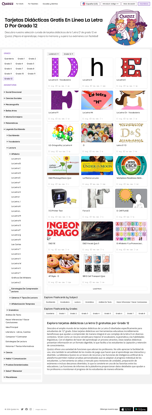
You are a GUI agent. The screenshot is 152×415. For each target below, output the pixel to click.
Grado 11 (31, 73)
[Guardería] (50, 313)
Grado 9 (8, 73)
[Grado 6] (119, 313)
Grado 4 (19, 63)
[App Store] (126, 409)
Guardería (9, 58)
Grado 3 (8, 63)
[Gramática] (89, 302)
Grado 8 (30, 68)
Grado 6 (8, 68)
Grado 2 (32, 58)
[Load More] (97, 289)
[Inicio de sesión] (129, 4)
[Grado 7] (130, 313)
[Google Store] (140, 409)
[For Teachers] (33, 4)
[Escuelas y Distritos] (50, 4)
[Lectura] (77, 302)
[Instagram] (31, 409)
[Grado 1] (62, 313)
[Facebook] (26, 409)
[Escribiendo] (50, 302)
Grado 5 (30, 63)
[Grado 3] (85, 313)
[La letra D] (53, 54)
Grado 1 (21, 58)
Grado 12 (8, 78)
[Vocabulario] (64, 302)
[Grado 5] (107, 313)
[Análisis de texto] (105, 302)
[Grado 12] (68, 54)
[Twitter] (22, 409)
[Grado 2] (73, 313)
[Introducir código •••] (111, 4)
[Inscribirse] (144, 4)
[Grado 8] (142, 313)
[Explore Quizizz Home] (7, 3)
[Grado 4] (96, 313)
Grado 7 (19, 68)
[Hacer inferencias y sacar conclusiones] (132, 302)
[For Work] (19, 4)
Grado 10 (20, 73)
